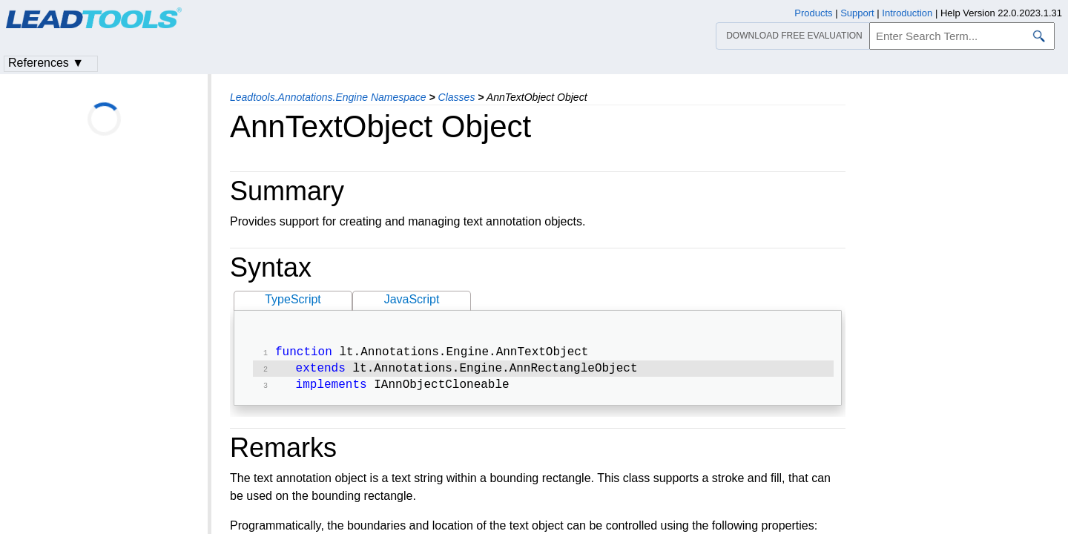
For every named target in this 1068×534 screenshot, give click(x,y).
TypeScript (293, 299)
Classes (456, 97)
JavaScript (412, 299)
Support (857, 13)
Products (813, 13)
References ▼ (46, 62)
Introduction (907, 13)
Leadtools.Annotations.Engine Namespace (328, 97)
